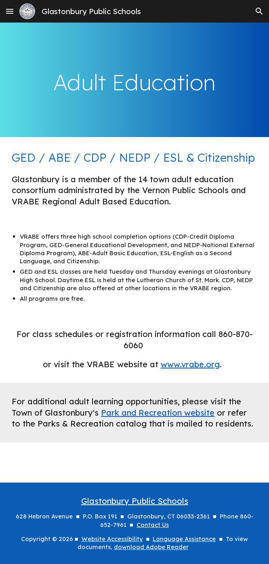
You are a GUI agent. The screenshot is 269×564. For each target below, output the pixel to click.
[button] (9, 11)
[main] (134, 79)
